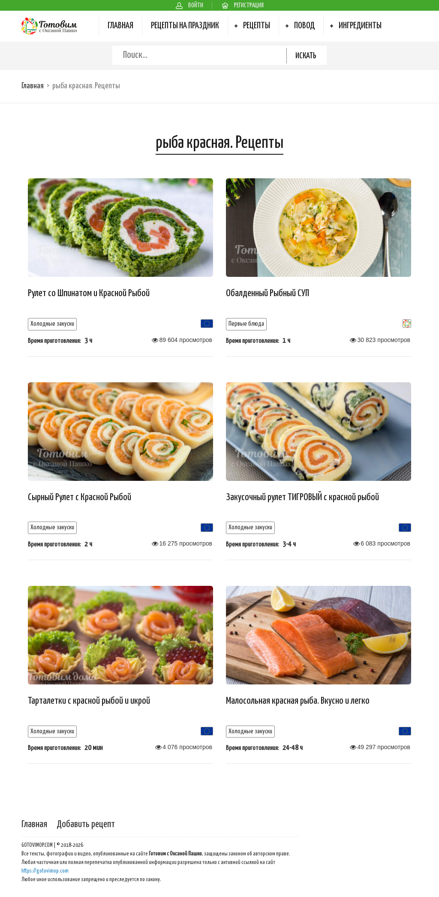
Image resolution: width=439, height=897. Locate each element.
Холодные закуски (52, 324)
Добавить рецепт (86, 824)
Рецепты (256, 25)
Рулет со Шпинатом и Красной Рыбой (89, 293)
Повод (304, 25)
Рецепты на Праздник (185, 25)
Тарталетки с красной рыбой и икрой (89, 701)
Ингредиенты (360, 25)
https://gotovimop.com (45, 871)
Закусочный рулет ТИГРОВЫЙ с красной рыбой (302, 497)
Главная (120, 25)
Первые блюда (246, 324)
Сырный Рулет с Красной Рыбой (79, 497)
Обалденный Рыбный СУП (267, 293)
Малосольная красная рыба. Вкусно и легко (298, 701)
